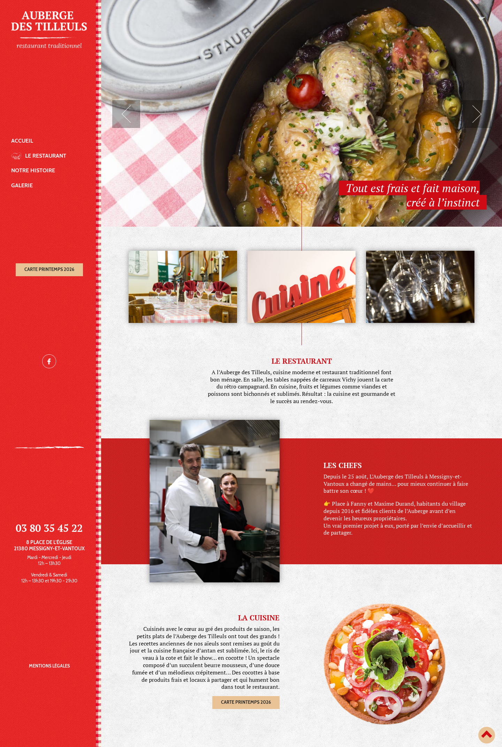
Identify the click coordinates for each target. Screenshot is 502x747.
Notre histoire (33, 170)
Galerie (22, 185)
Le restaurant (45, 155)
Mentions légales (49, 666)
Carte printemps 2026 (49, 269)
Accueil (22, 140)
